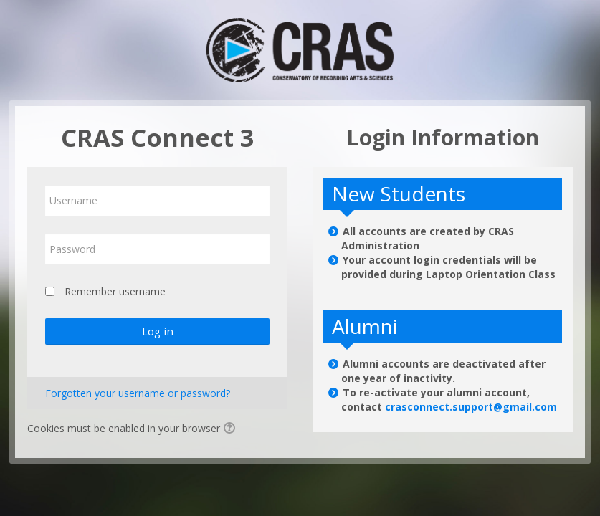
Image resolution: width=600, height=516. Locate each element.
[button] (231, 429)
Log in (157, 331)
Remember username (115, 291)
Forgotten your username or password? (137, 393)
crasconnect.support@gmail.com (471, 407)
